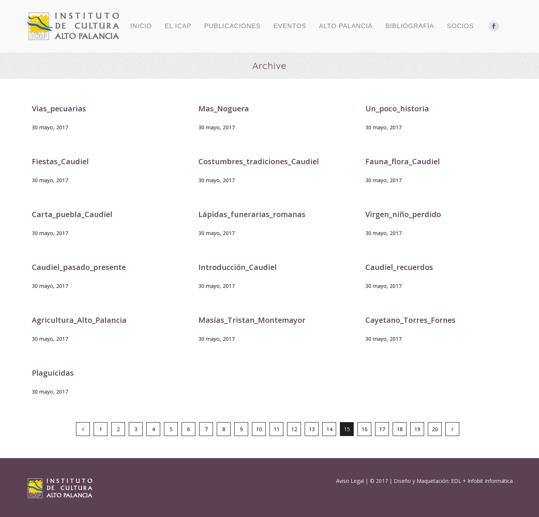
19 (417, 429)
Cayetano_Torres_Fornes (410, 320)
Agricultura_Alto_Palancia (79, 320)
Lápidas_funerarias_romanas (251, 214)
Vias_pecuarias (59, 108)
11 (277, 429)
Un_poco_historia (397, 108)
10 (259, 429)
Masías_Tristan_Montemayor (251, 320)
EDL (456, 480)
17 (382, 429)
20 (435, 429)
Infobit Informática (490, 480)
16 (365, 429)
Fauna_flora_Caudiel (402, 161)
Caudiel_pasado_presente (79, 267)
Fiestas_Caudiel (60, 161)
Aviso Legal (350, 480)
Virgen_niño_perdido (403, 214)
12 (294, 429)
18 (400, 429)
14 (329, 429)
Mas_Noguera (223, 108)
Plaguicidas (53, 373)
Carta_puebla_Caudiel (72, 214)
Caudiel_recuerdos (399, 267)
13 (312, 429)
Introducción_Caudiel (237, 267)
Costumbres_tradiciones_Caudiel (258, 161)
